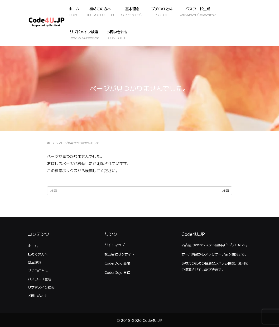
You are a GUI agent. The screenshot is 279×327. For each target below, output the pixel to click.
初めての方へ (38, 253)
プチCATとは (38, 270)
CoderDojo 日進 (117, 272)
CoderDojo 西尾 (117, 263)
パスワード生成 (39, 278)
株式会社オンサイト (120, 253)
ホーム (51, 143)
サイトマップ (115, 244)
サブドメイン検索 (41, 287)
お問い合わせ (38, 295)
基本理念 (34, 262)
